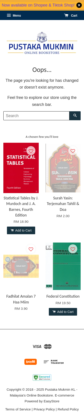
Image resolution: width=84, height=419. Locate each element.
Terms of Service (18, 409)
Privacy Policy (44, 409)
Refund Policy (68, 409)
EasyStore (52, 401)
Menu (14, 15)
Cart (70, 15)
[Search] (36, 115)
